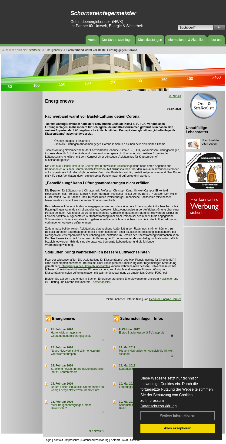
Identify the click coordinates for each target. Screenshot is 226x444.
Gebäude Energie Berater (165, 299)
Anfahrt (115, 440)
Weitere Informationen (177, 415)
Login (47, 440)
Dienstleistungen (150, 40)
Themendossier (100, 282)
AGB (125, 440)
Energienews (63, 319)
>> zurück (175, 96)
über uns (216, 40)
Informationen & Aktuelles (185, 40)
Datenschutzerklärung (158, 406)
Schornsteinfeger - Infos (141, 319)
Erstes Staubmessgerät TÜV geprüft (141, 332)
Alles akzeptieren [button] (177, 428)
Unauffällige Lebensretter (197, 130)
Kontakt (58, 440)
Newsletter (166, 278)
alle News (96, 431)
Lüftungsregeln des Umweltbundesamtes (84, 266)
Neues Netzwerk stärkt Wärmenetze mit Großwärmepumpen (75, 352)
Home (92, 40)
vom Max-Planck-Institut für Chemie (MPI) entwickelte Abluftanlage (91, 166)
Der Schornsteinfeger (117, 40)
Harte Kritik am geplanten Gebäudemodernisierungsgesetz (71, 334)
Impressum (154, 400)
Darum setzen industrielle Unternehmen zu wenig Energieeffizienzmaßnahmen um (77, 388)
